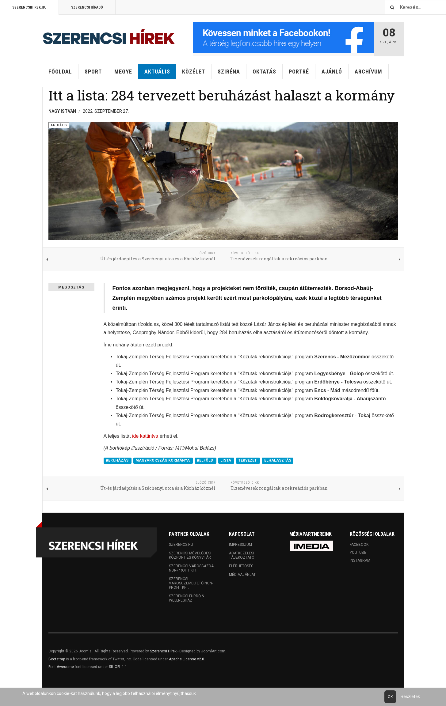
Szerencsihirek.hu (29, 7)
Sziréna (229, 71)
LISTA (226, 461)
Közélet (193, 71)
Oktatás (264, 71)
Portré (299, 71)
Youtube (358, 552)
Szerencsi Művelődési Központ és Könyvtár (190, 555)
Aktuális (157, 71)
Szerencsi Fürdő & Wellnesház (186, 598)
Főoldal (60, 71)
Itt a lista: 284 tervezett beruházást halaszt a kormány (221, 95)
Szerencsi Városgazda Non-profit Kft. (191, 568)
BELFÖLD (205, 461)
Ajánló (332, 71)
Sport (93, 71)
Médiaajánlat (242, 574)
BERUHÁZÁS (117, 461)
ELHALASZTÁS (277, 461)
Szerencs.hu (181, 544)
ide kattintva (145, 436)
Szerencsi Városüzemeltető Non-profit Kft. (191, 583)
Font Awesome (61, 667)
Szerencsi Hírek (163, 651)
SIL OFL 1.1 (118, 667)
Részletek (410, 696)
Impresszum (240, 544)
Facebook (359, 544)
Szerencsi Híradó (87, 7)
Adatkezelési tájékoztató (241, 555)
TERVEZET (248, 461)
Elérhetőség (241, 566)
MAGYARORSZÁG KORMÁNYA (163, 461)
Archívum (368, 71)
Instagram (360, 560)
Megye (123, 71)
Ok (390, 697)
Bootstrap (56, 659)
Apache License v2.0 (186, 659)
